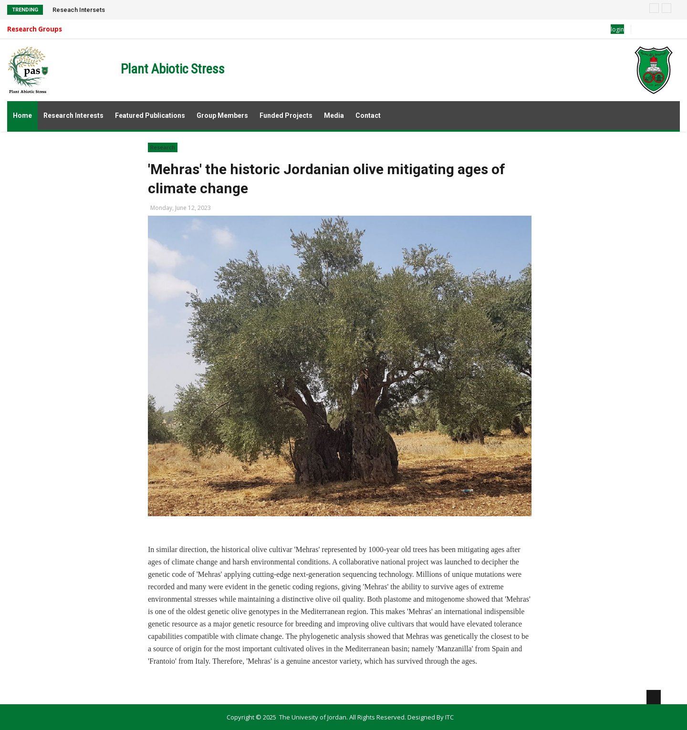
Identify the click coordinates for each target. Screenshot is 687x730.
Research (162, 147)
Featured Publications (150, 115)
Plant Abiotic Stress (173, 69)
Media (334, 115)
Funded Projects (286, 115)
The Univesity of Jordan (312, 717)
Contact (368, 115)
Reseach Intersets (78, 9)
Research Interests (73, 115)
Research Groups (34, 29)
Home (22, 115)
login (617, 29)
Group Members (222, 115)
